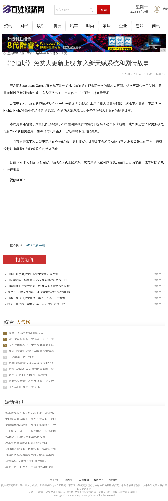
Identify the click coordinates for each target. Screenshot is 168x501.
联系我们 (69, 480)
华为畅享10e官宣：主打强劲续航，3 (27, 461)
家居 (107, 26)
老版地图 (84, 480)
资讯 (8, 26)
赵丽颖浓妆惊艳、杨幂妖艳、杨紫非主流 (30, 449)
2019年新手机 (35, 245)
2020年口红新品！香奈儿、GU (28, 387)
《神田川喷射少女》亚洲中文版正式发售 (32, 274)
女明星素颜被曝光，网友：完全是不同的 (30, 419)
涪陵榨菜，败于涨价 (21, 357)
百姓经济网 (42, 53)
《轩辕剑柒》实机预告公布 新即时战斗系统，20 (37, 280)
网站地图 (113, 480)
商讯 (156, 26)
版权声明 (98, 480)
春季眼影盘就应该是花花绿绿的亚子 (31, 363)
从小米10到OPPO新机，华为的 (28, 375)
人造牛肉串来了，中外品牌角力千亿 (31, 345)
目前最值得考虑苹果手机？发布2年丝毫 (30, 455)
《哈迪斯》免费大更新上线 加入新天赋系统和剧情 (38, 286)
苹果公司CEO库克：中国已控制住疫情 (29, 467)
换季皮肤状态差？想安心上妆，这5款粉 (30, 413)
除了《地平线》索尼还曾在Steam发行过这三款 (36, 304)
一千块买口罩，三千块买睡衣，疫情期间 (30, 431)
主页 (30, 53)
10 (5, 387)
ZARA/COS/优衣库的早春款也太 (25, 437)
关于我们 (54, 480)
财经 (24, 26)
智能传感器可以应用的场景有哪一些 (31, 369)
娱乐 (41, 26)
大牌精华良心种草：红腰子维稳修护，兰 (30, 425)
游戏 (140, 26)
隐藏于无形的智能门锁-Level (26, 333)
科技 (57, 26)
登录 (165, 8)
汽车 (74, 26)
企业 (123, 26)
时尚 (90, 26)
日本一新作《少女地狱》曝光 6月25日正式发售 (36, 298)
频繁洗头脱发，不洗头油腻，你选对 (31, 381)
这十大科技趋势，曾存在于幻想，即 (31, 339)
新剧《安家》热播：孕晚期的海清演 (31, 351)
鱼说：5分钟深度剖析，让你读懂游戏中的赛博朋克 (39, 292)
